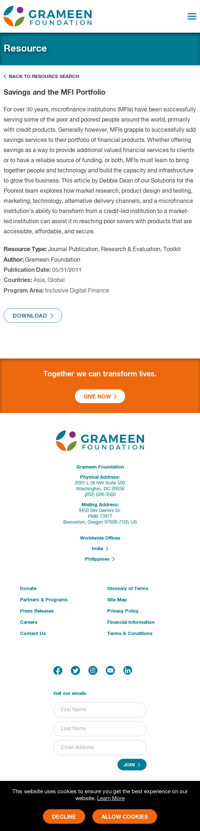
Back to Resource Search (41, 76)
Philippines (100, 559)
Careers (28, 622)
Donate (28, 588)
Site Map (117, 600)
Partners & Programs (44, 600)
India (100, 548)
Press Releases (37, 611)
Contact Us (33, 633)
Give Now (100, 397)
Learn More (111, 798)
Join (132, 764)
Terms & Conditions (129, 633)
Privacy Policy (123, 611)
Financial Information (131, 622)
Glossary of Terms (127, 588)
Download (33, 318)
